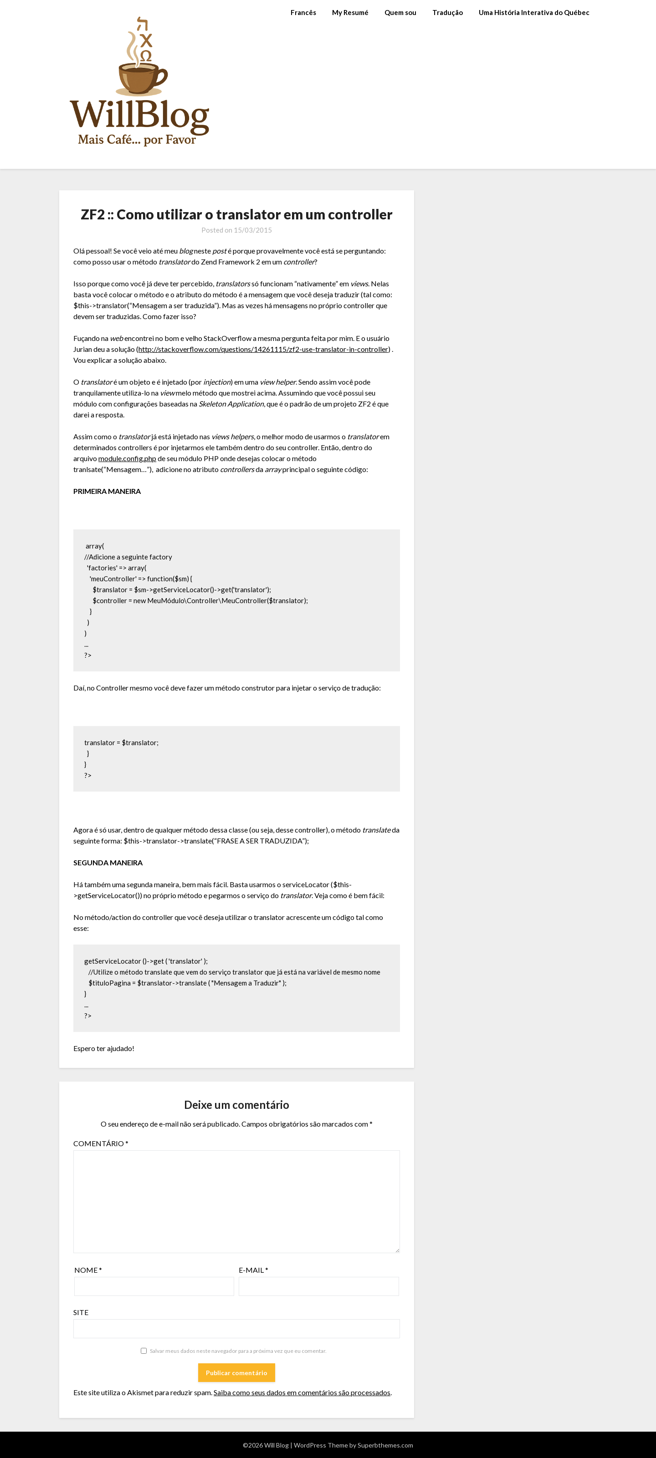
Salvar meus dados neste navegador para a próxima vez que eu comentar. (238, 1350)
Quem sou (400, 12)
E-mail (253, 1269)
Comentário (100, 1143)
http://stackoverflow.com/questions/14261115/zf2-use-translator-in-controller (263, 349)
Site (80, 1312)
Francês (303, 12)
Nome (88, 1269)
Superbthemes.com (385, 1445)
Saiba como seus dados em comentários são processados (302, 1392)
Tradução (447, 12)
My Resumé (350, 12)
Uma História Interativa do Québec (534, 12)
